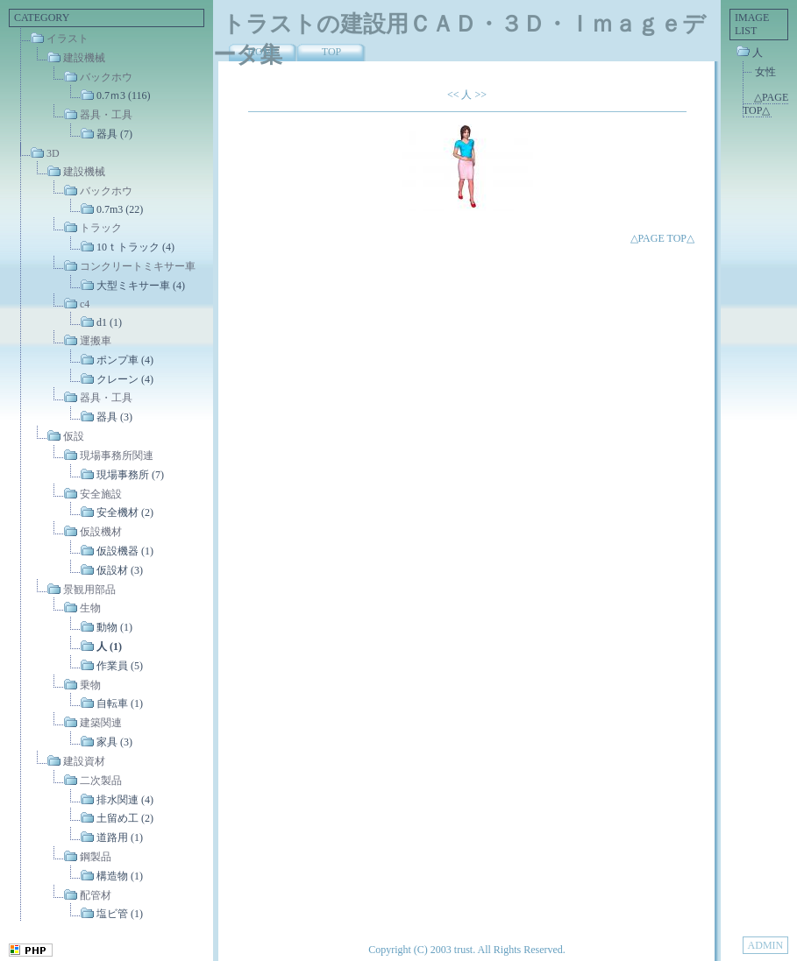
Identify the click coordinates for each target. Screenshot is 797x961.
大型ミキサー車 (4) (140, 285)
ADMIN (766, 945)
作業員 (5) (119, 666)
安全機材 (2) (124, 512)
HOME (262, 52)
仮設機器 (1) (124, 551)
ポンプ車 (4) (124, 360)
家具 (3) (114, 742)
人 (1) (109, 646)
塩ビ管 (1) (119, 914)
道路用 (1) (119, 837)
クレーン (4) (124, 378)
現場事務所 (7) (130, 475)
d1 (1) (109, 322)
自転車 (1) (119, 703)
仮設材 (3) (119, 570)
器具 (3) (114, 417)
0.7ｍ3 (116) (123, 95)
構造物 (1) (119, 876)
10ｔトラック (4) (135, 247)
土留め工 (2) (124, 818)
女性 (765, 72)
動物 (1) (114, 627)
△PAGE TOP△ (662, 238)
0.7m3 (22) (119, 209)
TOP (331, 52)
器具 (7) (114, 134)
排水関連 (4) (124, 799)
